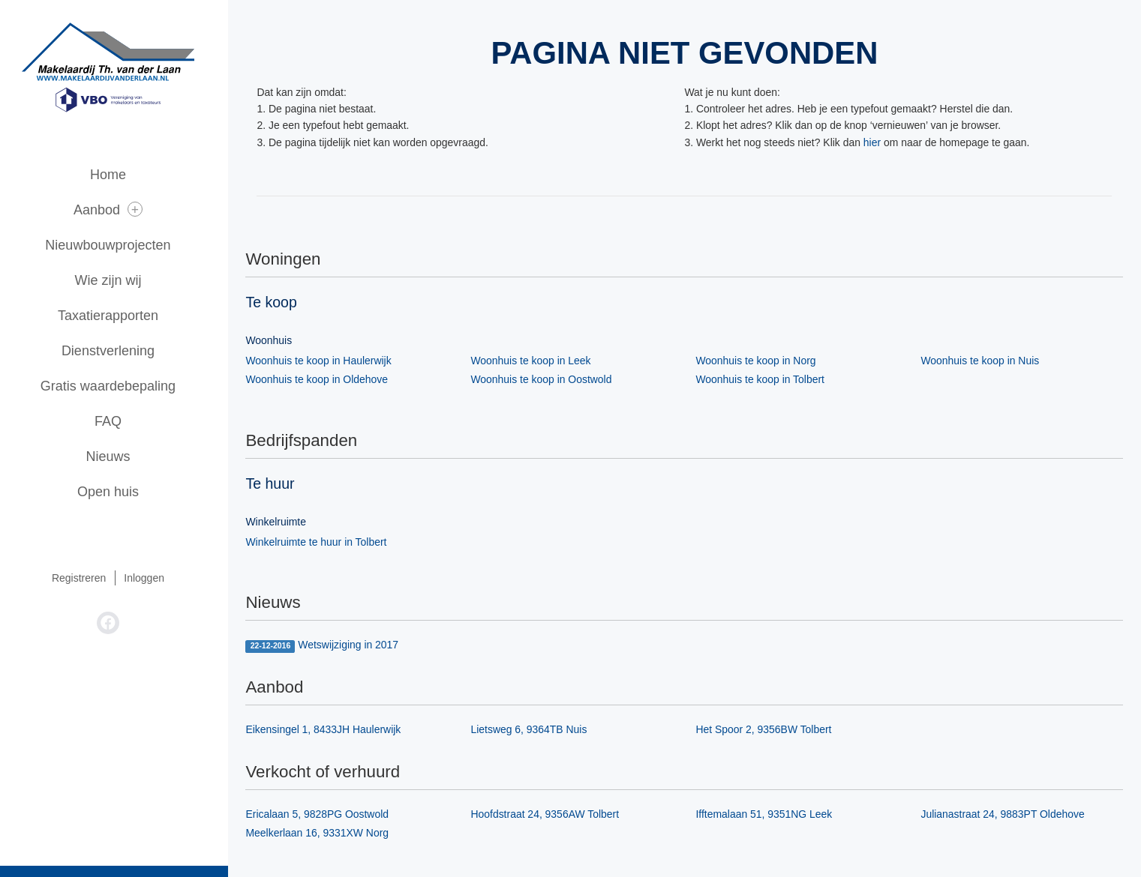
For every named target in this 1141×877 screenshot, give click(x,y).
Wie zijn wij (119, 280)
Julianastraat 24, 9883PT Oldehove (1009, 815)
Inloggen (156, 578)
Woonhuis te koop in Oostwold (548, 379)
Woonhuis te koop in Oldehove (323, 379)
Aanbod (120, 209)
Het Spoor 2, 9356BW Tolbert (770, 730)
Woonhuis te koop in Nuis (986, 361)
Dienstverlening (120, 350)
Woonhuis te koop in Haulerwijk (325, 361)
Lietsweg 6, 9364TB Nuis (535, 730)
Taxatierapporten (120, 315)
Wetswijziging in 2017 (329, 646)
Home (120, 174)
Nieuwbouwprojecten (119, 245)
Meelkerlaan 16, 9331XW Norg (323, 834)
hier (878, 142)
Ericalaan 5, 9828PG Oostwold (323, 815)
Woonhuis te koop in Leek (537, 361)
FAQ (120, 421)
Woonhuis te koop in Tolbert (766, 379)
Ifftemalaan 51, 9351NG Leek (770, 815)
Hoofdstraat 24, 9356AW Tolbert (551, 815)
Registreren (91, 578)
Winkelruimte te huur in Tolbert (323, 542)
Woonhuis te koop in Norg (762, 361)
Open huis (120, 491)
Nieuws (120, 456)
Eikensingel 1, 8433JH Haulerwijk (330, 730)
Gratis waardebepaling (120, 386)
